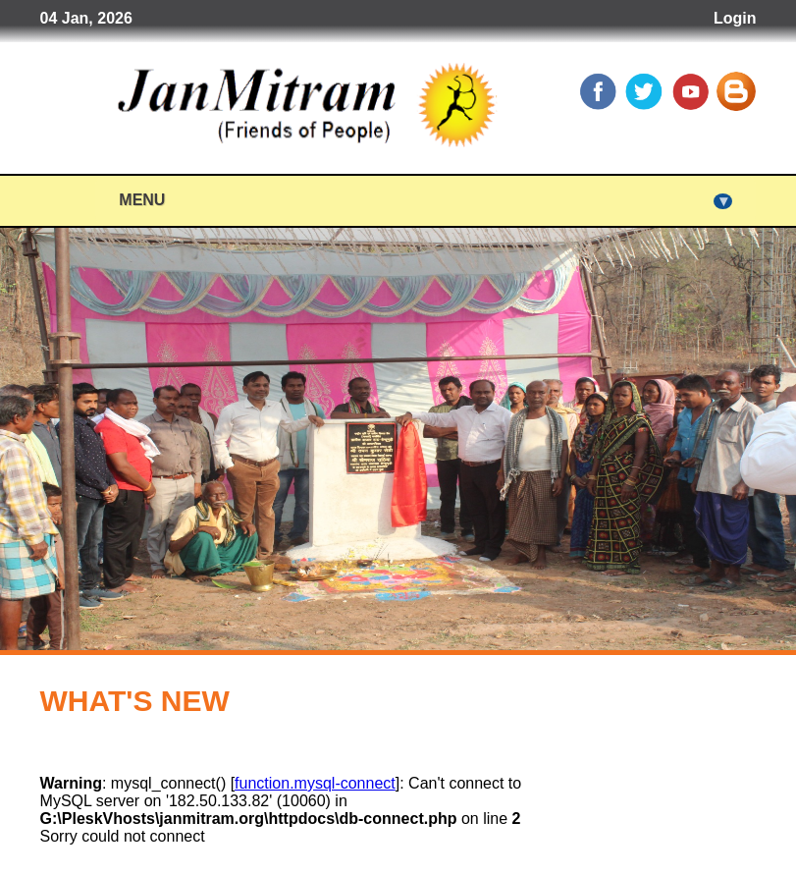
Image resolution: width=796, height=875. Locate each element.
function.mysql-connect (315, 783)
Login (735, 18)
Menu (425, 200)
